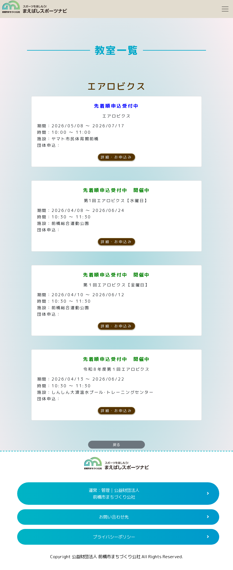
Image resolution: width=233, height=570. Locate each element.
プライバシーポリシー (114, 537)
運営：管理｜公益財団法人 (114, 493)
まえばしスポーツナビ (116, 465)
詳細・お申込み (116, 157)
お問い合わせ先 (114, 517)
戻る (116, 444)
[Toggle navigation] (225, 9)
